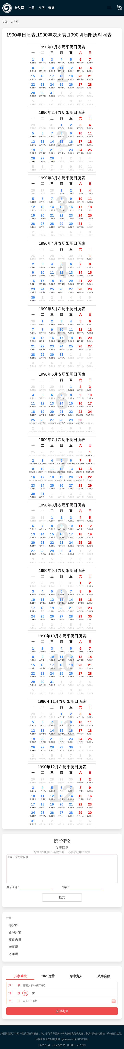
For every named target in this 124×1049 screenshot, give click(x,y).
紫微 (51, 8)
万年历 (14, 21)
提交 (62, 897)
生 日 (14, 1001)
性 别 (14, 993)
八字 (41, 8)
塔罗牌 (13, 925)
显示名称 (12, 887)
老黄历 (13, 946)
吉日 (31, 8)
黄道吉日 (15, 939)
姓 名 (14, 985)
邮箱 (65, 887)
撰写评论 (62, 841)
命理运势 (15, 932)
